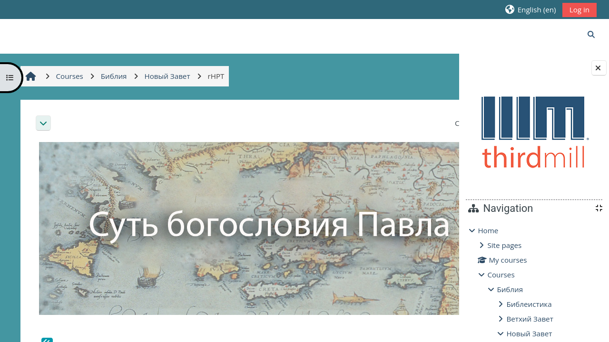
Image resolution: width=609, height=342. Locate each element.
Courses (500, 274)
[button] (530, 9)
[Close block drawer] (599, 68)
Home (488, 230)
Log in (579, 9)
